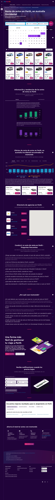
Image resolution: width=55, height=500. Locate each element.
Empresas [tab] (17, 99)
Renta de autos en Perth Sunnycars (12, 414)
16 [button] (18, 38)
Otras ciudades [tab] (31, 406)
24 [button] (29, 43)
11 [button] (31, 38)
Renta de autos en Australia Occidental (25, 7)
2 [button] (18, 33)
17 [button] (20, 38)
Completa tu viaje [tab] (39, 406)
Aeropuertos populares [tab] (23, 406)
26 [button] (34, 43)
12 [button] (34, 38)
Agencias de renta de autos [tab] (12, 406)
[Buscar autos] (1, 9)
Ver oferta (12, 63)
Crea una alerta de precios (46, 435)
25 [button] (31, 43)
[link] (17, 193)
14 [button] (13, 38)
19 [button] (25, 38)
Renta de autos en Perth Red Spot (43, 414)
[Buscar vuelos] (1, 5)
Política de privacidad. (10, 393)
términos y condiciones (22, 392)
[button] (2, 1)
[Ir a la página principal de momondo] (7, 1)
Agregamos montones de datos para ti (29, 458)
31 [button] (20, 43)
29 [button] (15, 43)
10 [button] (29, 38)
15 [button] (15, 38)
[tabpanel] (29, 121)
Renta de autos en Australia (14, 7)
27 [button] (10, 43)
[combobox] (10, 20)
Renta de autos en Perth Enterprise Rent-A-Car (29, 415)
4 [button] (23, 33)
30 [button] (18, 43)
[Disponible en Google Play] (44, 469)
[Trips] (1, 12)
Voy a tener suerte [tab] (10, 409)
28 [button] (13, 43)
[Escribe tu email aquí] (17, 385)
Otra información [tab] (41, 99)
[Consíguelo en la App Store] (44, 471)
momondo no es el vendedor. (29, 456)
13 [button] (10, 38)
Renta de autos (7, 7)
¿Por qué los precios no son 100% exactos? (29, 459)
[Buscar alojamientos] (1, 7)
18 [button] (23, 38)
